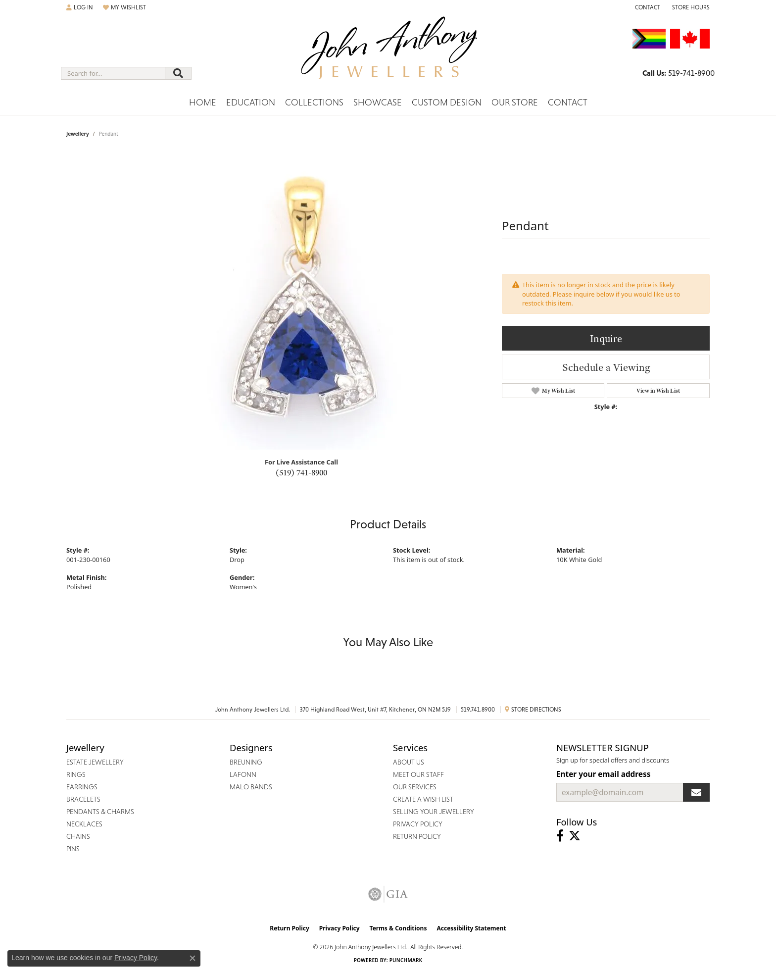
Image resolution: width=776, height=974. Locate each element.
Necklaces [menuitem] (84, 824)
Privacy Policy (339, 928)
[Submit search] (178, 73)
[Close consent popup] (192, 958)
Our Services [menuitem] (414, 787)
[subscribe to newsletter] (696, 792)
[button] (79, 7)
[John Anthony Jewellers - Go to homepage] (388, 54)
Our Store (514, 102)
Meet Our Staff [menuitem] (418, 774)
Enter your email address (603, 774)
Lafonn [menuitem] (243, 774)
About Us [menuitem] (408, 762)
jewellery (77, 133)
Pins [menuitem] (73, 849)
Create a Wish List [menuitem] (423, 799)
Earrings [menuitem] (81, 787)
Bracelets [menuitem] (83, 799)
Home (202, 102)
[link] (646, 7)
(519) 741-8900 (301, 472)
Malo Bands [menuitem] (251, 787)
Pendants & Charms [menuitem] (100, 812)
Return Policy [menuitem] (417, 836)
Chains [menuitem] (78, 836)
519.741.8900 (478, 709)
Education (250, 102)
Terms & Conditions (398, 928)
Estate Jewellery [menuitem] (95, 762)
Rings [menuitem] (76, 774)
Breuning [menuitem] (246, 762)
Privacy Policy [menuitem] (417, 824)
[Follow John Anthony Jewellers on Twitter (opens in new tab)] (575, 836)
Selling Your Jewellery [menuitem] (433, 812)
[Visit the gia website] (388, 894)
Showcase (377, 102)
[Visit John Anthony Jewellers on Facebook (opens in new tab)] (560, 836)
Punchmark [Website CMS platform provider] (406, 960)
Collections (314, 102)
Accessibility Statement (471, 928)
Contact (567, 102)
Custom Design (447, 102)
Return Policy (289, 928)
